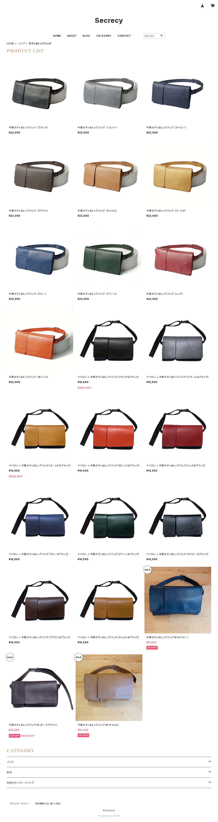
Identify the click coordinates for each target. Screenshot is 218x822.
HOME (57, 35)
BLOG (86, 35)
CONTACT (124, 35)
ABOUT (72, 35)
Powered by (109, 816)
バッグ (21, 43)
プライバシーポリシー (20, 803)
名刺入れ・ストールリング (20, 782)
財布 (9, 772)
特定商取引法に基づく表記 (48, 803)
